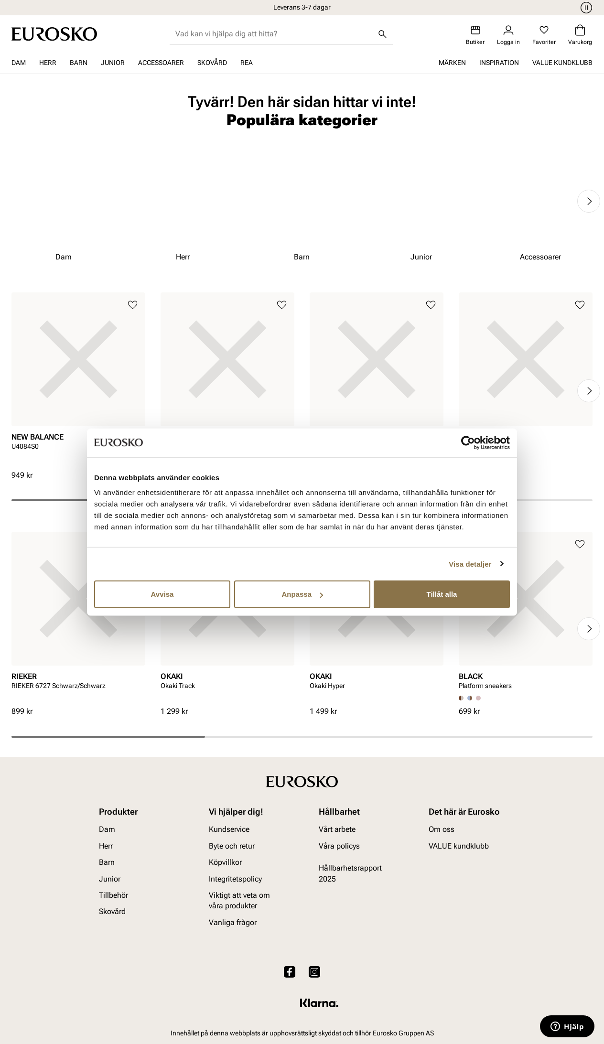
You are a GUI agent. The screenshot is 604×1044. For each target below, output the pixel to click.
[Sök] (382, 33)
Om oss (441, 829)
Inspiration (499, 62)
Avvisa (162, 594)
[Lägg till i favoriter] (132, 305)
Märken (452, 62)
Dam (18, 62)
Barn (78, 62)
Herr (47, 62)
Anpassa (302, 594)
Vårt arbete (337, 829)
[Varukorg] (580, 35)
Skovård (212, 62)
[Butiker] (475, 35)
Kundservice (229, 829)
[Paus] (585, 7)
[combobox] (273, 34)
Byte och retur (232, 845)
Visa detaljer (470, 564)
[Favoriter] (544, 35)
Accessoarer (161, 62)
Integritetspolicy (235, 878)
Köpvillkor (225, 862)
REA (246, 62)
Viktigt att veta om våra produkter (239, 900)
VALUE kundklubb (562, 62)
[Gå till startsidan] (54, 34)
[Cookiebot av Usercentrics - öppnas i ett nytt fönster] (468, 442)
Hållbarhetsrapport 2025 (350, 873)
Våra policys (339, 845)
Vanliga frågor (233, 921)
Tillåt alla (442, 594)
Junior (113, 62)
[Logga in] (508, 35)
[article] (78, 381)
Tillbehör (113, 894)
